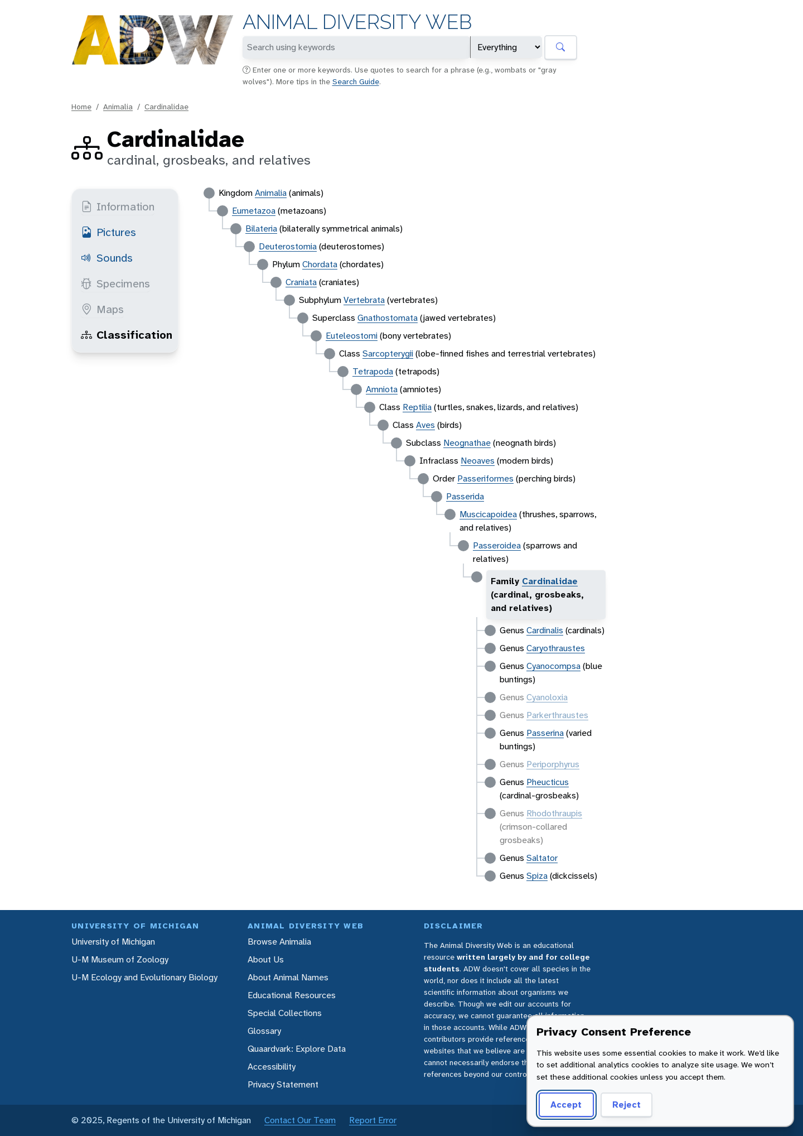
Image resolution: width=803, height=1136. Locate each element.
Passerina (545, 733)
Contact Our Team (300, 1120)
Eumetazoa (253, 210)
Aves (425, 425)
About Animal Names (288, 977)
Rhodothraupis (554, 813)
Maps (102, 309)
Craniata (301, 282)
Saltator (542, 858)
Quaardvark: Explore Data (297, 1049)
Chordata (319, 264)
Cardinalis (544, 630)
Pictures (108, 232)
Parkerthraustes (557, 715)
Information (117, 206)
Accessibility (272, 1066)
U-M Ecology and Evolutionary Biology (144, 977)
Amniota (382, 389)
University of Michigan (113, 941)
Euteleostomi (352, 335)
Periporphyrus (552, 764)
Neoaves (478, 460)
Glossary (264, 1031)
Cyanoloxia (547, 697)
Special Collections (285, 1013)
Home (81, 107)
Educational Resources (292, 995)
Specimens (115, 283)
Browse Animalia (279, 941)
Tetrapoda (372, 371)
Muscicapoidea (488, 514)
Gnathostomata (387, 318)
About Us (266, 959)
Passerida (465, 496)
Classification (126, 334)
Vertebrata (364, 300)
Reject (622, 1104)
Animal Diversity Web (357, 22)
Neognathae (467, 443)
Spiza (537, 876)
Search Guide (355, 81)
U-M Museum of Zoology (119, 959)
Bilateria (261, 228)
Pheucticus (547, 782)
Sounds (107, 257)
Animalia (118, 107)
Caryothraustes (555, 648)
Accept (564, 1104)
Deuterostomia (288, 246)
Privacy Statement (283, 1084)
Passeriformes (485, 478)
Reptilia (417, 407)
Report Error (372, 1120)
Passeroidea (497, 545)
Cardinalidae (166, 107)
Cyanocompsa (553, 666)
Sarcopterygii (387, 353)
